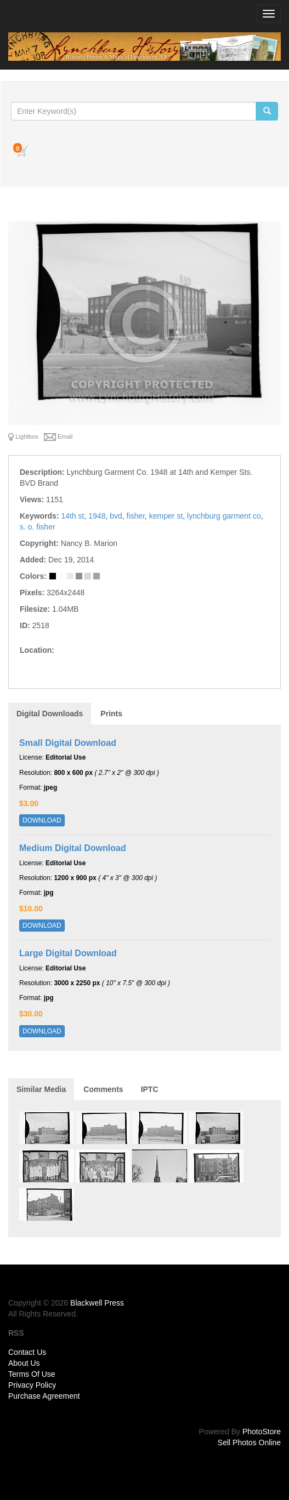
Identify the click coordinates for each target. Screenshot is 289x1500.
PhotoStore (261, 1431)
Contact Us (27, 1352)
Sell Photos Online (249, 1442)
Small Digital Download (67, 743)
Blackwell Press (97, 1302)
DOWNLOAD (41, 820)
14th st (72, 516)
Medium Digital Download (72, 848)
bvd (116, 516)
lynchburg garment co (224, 516)
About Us (24, 1363)
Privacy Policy (32, 1385)
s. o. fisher (37, 526)
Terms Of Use (31, 1374)
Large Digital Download (68, 953)
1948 (96, 516)
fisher (136, 516)
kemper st (166, 516)
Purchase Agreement (44, 1396)
